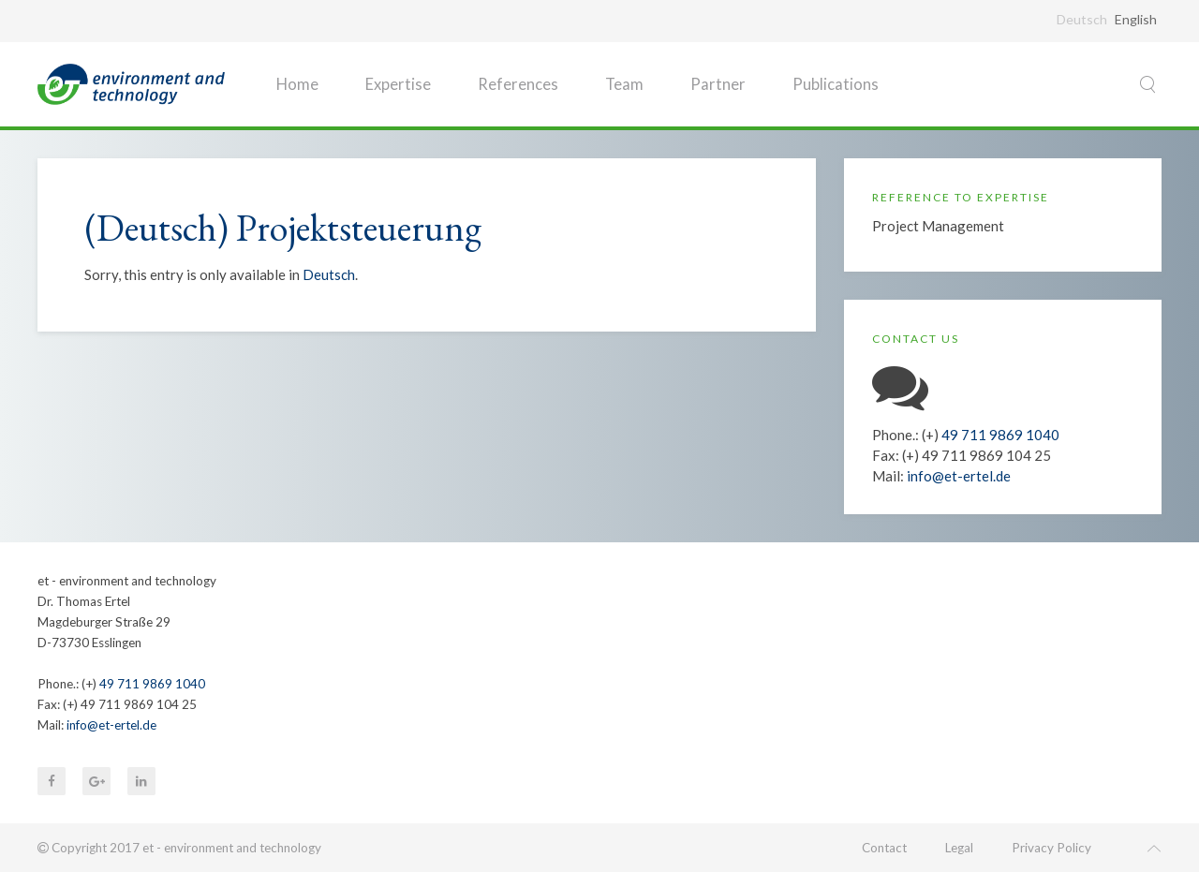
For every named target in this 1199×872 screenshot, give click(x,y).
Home (297, 84)
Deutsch (329, 274)
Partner (718, 84)
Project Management (938, 225)
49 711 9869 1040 (1000, 434)
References (518, 84)
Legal (959, 847)
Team (624, 84)
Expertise (398, 84)
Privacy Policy (1051, 847)
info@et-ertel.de (959, 475)
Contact (884, 847)
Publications (835, 84)
